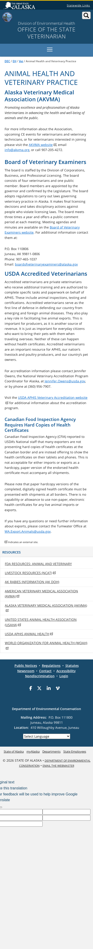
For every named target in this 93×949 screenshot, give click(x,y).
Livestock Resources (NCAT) (28, 573)
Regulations (51, 665)
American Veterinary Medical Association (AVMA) (41, 593)
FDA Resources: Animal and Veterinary (38, 564)
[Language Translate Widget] (46, 736)
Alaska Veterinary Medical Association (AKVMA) (46, 605)
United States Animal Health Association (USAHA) (41, 622)
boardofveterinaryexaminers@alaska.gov (46, 264)
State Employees (74, 751)
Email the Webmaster (58, 766)
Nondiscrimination (40, 676)
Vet (21, 61)
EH (14, 61)
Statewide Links (78, 5)
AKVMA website (41, 144)
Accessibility (66, 671)
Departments (51, 751)
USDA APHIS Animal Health (27, 634)
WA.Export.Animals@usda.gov (28, 531)
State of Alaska (20, 6)
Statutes (72, 665)
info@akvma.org (17, 150)
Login (63, 676)
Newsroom (25, 671)
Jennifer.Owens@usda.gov (65, 381)
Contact (45, 671)
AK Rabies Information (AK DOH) (32, 582)
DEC (7, 61)
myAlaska (33, 751)
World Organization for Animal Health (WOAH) (46, 643)
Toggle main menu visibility (50, 48)
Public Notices (26, 665)
